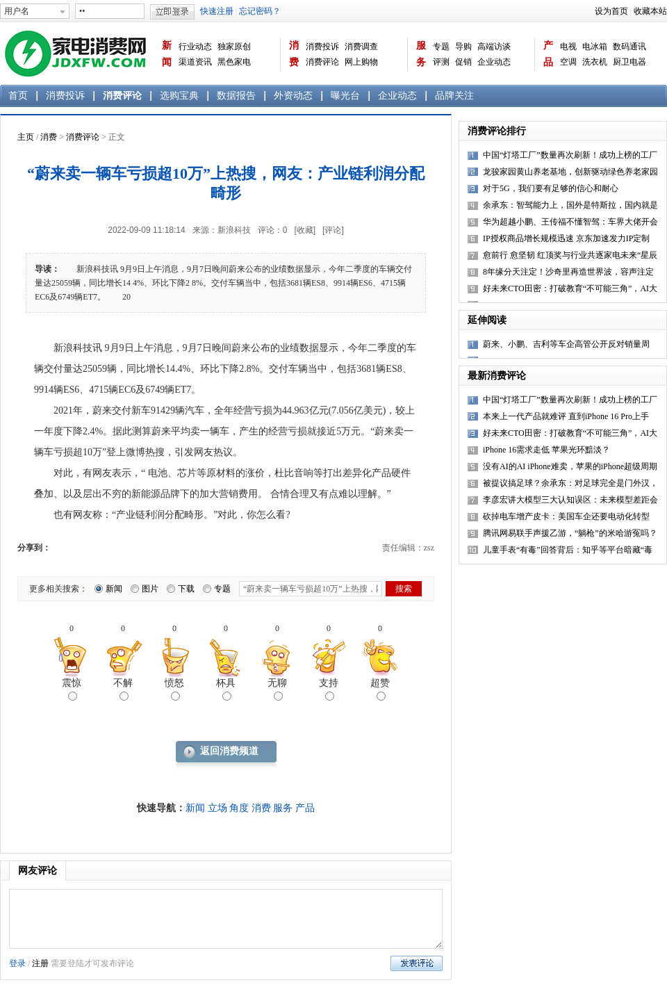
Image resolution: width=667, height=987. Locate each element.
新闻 (167, 53)
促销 (463, 62)
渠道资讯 (195, 62)
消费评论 (322, 62)
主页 (25, 137)
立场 (217, 808)
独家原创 (234, 46)
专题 (441, 46)
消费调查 (361, 46)
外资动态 (293, 95)
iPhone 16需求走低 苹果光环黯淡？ (546, 450)
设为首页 (611, 11)
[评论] (333, 230)
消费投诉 (322, 46)
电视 (568, 46)
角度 (239, 808)
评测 (441, 62)
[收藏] (304, 230)
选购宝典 (179, 95)
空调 (568, 62)
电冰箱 (594, 46)
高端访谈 (494, 46)
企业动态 (494, 62)
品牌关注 (454, 95)
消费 (294, 53)
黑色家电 (234, 62)
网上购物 (361, 62)
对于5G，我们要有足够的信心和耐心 (550, 188)
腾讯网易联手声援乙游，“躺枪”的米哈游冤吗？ (570, 533)
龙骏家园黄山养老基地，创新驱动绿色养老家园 (570, 172)
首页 (18, 95)
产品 (548, 53)
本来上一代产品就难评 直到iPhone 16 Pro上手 (566, 416)
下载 (186, 589)
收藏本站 (650, 11)
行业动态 (195, 46)
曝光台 (345, 95)
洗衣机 (594, 62)
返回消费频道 (229, 751)
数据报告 (236, 95)
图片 (150, 589)
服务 (421, 53)
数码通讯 (629, 46)
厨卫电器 (629, 62)
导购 (463, 46)
